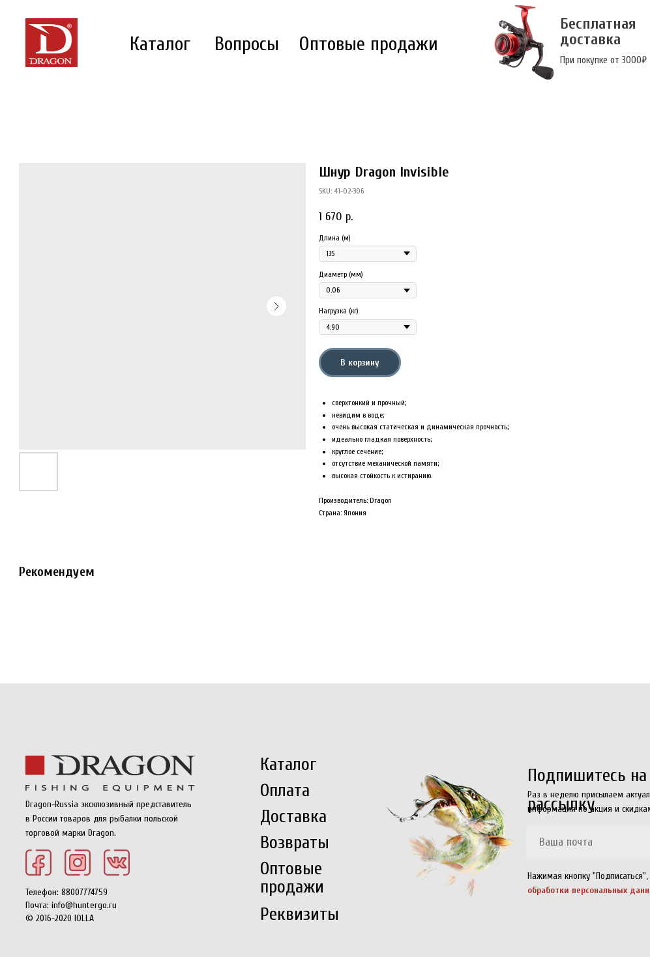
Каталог (160, 44)
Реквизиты (299, 914)
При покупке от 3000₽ (603, 60)
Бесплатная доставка (598, 31)
